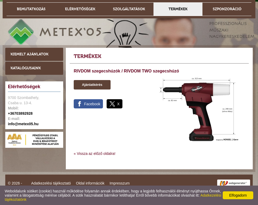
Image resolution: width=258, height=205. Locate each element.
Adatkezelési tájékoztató (51, 183)
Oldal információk (90, 183)
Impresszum (120, 183)
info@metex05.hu (23, 124)
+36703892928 (20, 113)
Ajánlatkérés (92, 85)
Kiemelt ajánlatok (29, 54)
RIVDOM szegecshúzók (97, 71)
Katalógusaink (26, 68)
